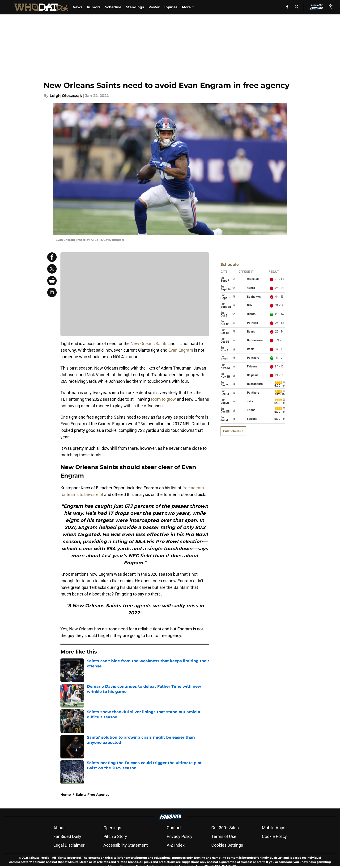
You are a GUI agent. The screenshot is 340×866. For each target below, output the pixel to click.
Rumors (95, 7)
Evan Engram (180, 350)
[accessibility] (330, 6)
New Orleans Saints (149, 343)
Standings (136, 7)
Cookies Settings (227, 845)
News (78, 7)
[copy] (52, 292)
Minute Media (39, 857)
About (59, 827)
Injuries (172, 7)
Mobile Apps (273, 827)
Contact (174, 827)
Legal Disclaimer (69, 845)
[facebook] (287, 6)
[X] (296, 6)
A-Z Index (176, 845)
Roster (155, 7)
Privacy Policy (179, 836)
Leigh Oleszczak (66, 95)
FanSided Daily (67, 836)
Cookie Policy (274, 836)
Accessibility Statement (125, 845)
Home (65, 794)
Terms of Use (223, 836)
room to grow (163, 399)
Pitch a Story (115, 836)
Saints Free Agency (92, 794)
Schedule (114, 7)
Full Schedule (233, 275)
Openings (112, 827)
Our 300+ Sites (225, 827)
